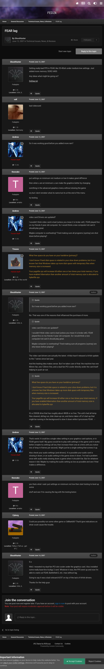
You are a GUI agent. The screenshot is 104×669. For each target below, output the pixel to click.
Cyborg (16, 515)
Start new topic (64, 51)
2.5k (15, 90)
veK (15, 99)
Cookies (68, 644)
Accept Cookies (74, 661)
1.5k (15, 127)
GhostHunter (20, 38)
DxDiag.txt (33, 81)
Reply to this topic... (26, 617)
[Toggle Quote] (33, 300)
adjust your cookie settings (13, 663)
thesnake (16, 172)
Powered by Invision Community (52, 646)
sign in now (60, 603)
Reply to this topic (88, 51)
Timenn (15, 249)
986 (15, 200)
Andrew (15, 137)
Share (74, 40)
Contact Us (59, 644)
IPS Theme (37, 644)
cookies (16, 660)
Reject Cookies (94, 661)
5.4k (15, 277)
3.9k (15, 543)
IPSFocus (47, 644)
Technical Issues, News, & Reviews (41, 41)
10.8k (15, 165)
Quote (37, 94)
